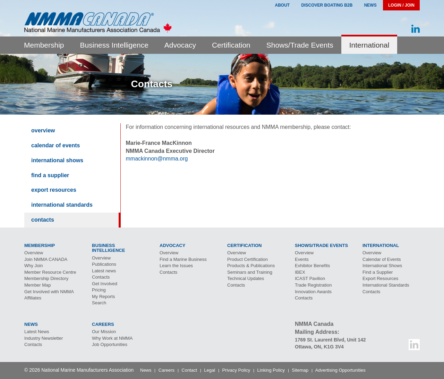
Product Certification (247, 259)
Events (302, 259)
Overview (43, 130)
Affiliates (32, 297)
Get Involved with (49, 291)
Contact (189, 370)
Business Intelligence (114, 45)
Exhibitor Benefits (312, 265)
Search (99, 302)
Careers (166, 370)
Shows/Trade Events (299, 45)
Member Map (37, 285)
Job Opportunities (109, 344)
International (369, 45)
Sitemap (300, 370)
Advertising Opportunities (340, 370)
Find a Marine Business (183, 259)
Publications (104, 264)
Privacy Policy (236, 370)
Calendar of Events (55, 145)
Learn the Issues (176, 265)
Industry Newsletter (43, 338)
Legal (209, 370)
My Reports (103, 296)
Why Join (33, 265)
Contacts (42, 220)
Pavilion (310, 278)
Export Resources (53, 190)
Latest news (104, 270)
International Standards (62, 205)
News (370, 5)
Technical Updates (245, 278)
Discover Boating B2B (327, 5)
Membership (44, 45)
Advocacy (180, 45)
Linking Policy (271, 370)
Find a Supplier (50, 175)
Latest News (36, 331)
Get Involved (104, 283)
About (282, 5)
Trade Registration (313, 285)
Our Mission (104, 331)
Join (45, 259)
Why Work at (112, 338)
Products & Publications (251, 265)
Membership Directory (46, 278)
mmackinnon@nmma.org (157, 159)
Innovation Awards (313, 291)
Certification (231, 45)
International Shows (57, 160)
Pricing (99, 290)
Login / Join (401, 5)
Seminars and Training (249, 272)
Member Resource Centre (50, 272)
